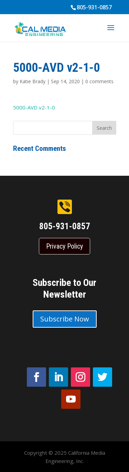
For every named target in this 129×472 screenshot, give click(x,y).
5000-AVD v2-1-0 (34, 107)
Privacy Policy (64, 246)
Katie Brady (32, 81)
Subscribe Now (64, 319)
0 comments (99, 81)
